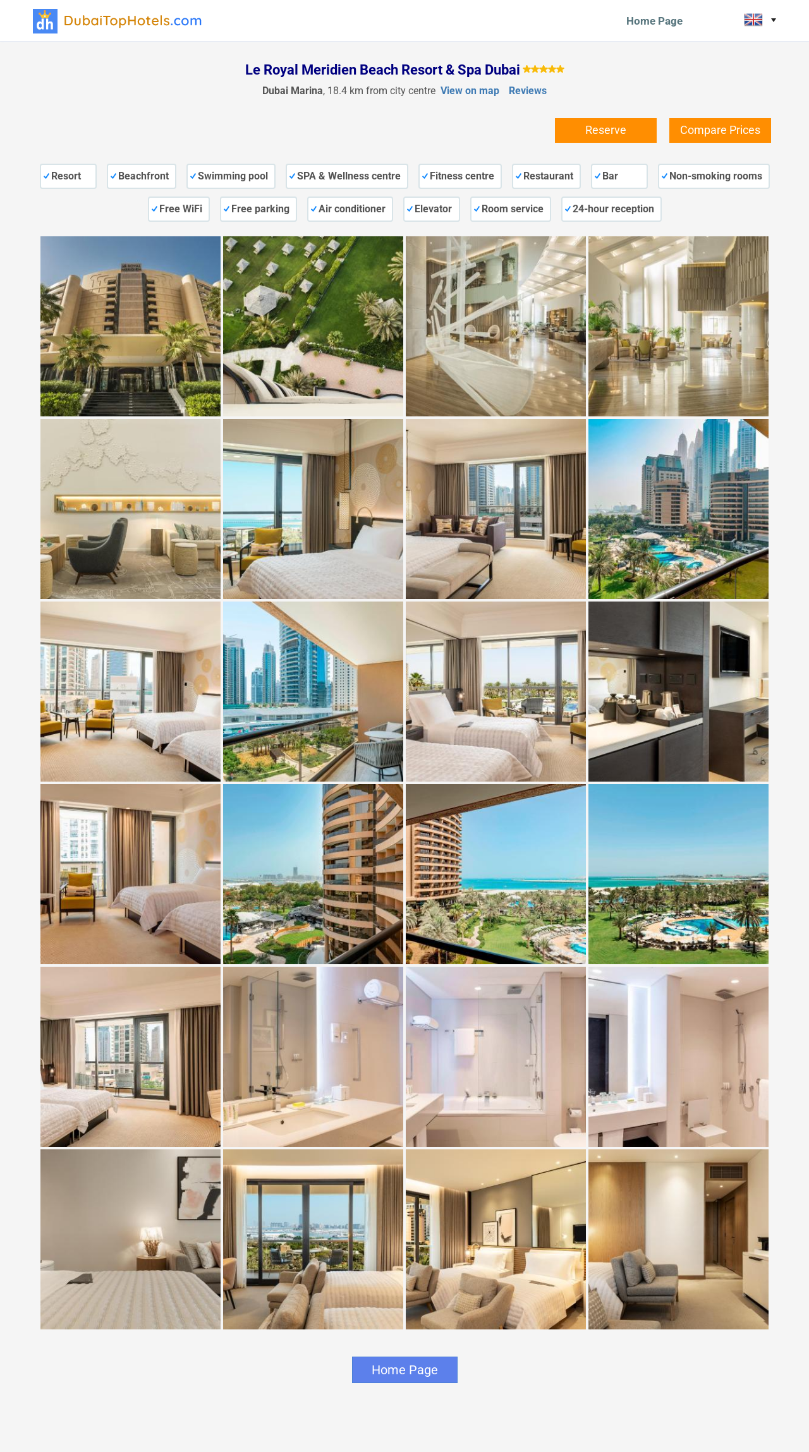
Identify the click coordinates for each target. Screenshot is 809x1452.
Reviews (528, 91)
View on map (470, 91)
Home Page (654, 21)
